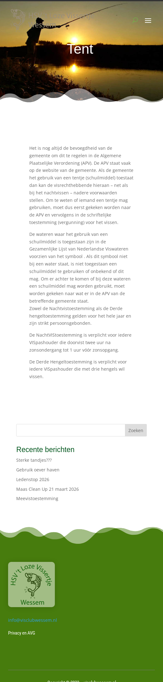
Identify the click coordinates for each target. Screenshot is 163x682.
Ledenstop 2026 (32, 479)
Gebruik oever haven (38, 470)
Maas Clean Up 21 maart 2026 (47, 489)
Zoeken (135, 430)
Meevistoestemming (37, 498)
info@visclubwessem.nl (32, 620)
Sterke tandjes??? (34, 460)
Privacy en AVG (21, 633)
